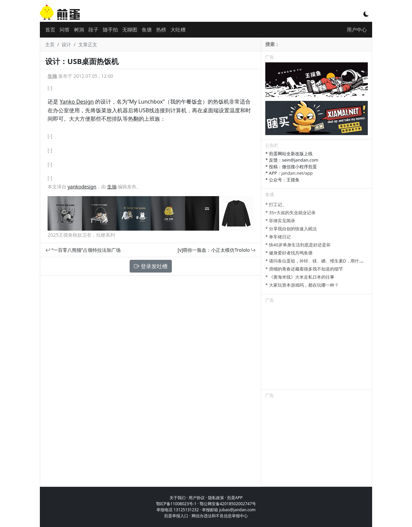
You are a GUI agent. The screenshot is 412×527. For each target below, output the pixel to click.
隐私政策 (216, 498)
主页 (50, 44)
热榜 (161, 29)
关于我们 (177, 498)
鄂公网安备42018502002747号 (228, 504)
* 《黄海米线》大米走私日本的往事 (299, 277)
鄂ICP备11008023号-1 (176, 504)
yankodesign (82, 186)
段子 (93, 29)
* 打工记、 (275, 204)
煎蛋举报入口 (176, 516)
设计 (66, 44)
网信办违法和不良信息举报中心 (220, 516)
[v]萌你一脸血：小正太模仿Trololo (217, 250)
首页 (50, 29)
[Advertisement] (316, 347)
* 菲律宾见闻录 (280, 221)
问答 (65, 29)
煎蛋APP (235, 498)
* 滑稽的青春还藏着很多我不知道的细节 (304, 269)
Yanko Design (77, 101)
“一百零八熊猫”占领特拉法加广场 (83, 250)
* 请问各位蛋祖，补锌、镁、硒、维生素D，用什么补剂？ (320, 261)
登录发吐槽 (150, 266)
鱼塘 (147, 29)
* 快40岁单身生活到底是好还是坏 (297, 245)
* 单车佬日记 (278, 237)
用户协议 (197, 498)
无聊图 (129, 29)
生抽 (52, 76)
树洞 (79, 29)
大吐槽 (178, 29)
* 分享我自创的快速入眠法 (291, 229)
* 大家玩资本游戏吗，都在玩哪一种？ (302, 285)
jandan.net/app (297, 173)
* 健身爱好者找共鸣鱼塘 (289, 253)
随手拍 (110, 29)
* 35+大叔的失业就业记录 (290, 213)
